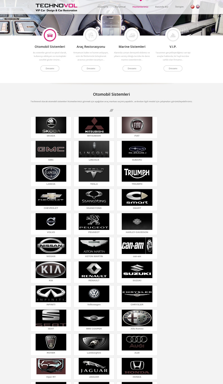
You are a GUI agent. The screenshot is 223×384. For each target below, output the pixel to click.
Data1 (191, 381)
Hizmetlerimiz (140, 6)
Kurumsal (120, 6)
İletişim (179, 6)
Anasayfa (102, 6)
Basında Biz (161, 6)
